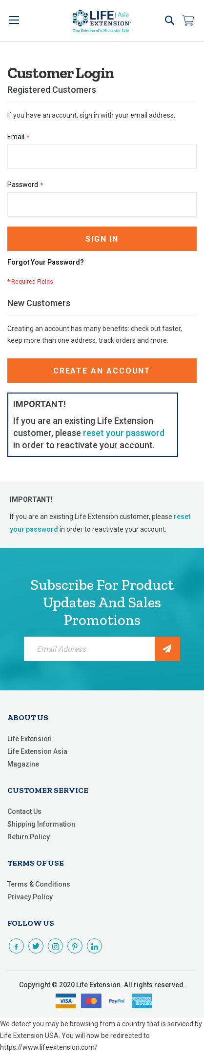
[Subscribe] (167, 649)
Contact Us (24, 811)
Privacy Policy (30, 897)
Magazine (23, 764)
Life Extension (29, 739)
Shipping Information (41, 824)
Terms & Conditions (38, 884)
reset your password (123, 433)
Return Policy (28, 837)
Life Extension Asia (37, 751)
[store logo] (102, 21)
